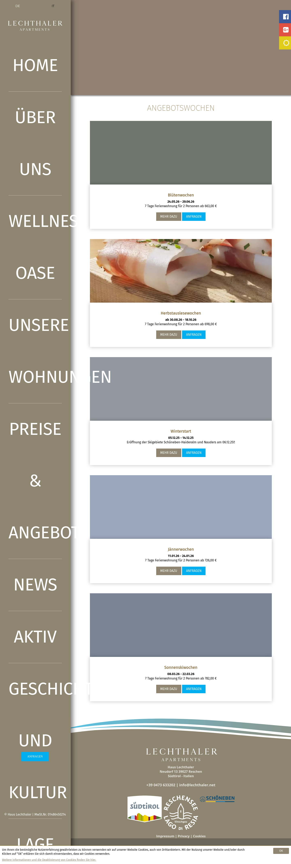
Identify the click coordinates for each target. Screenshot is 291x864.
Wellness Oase (35, 247)
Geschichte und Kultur (35, 740)
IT (53, 6)
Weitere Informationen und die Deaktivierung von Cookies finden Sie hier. (49, 860)
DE (17, 6)
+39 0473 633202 (160, 784)
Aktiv (35, 636)
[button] (144, 809)
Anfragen (193, 216)
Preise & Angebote (35, 481)
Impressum (165, 836)
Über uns (35, 143)
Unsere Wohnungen (35, 351)
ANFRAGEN (35, 756)
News (35, 584)
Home (35, 65)
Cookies (199, 836)
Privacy (184, 836)
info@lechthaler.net (197, 784)
